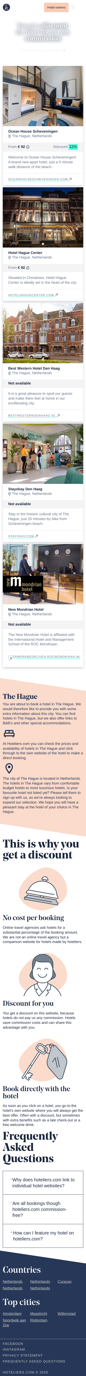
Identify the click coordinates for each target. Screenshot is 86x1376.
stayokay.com (23, 536)
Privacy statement (23, 1356)
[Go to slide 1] (43, 122)
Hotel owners (56, 7)
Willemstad (66, 1314)
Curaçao (64, 1282)
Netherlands (12, 1282)
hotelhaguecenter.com (33, 295)
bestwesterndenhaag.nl (34, 415)
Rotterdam (38, 1320)
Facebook (13, 1344)
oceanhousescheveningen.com (40, 179)
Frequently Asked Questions (34, 1361)
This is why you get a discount (43, 50)
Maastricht (38, 1314)
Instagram (14, 1350)
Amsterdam (12, 1314)
